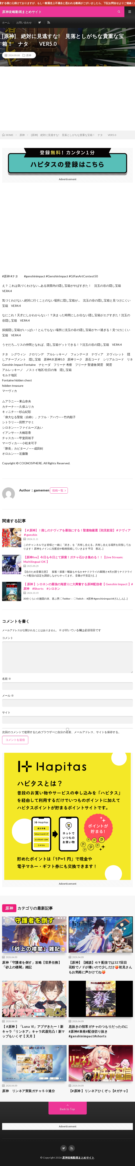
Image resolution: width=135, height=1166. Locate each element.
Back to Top (67, 1109)
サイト (6, 712)
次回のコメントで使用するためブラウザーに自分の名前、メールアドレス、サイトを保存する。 (61, 732)
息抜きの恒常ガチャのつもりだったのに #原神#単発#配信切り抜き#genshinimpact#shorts (100, 1031)
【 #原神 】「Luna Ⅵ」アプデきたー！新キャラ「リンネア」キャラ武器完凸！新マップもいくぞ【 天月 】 (33, 1031)
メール (8, 695)
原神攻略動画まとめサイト (78, 1157)
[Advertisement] (67, 98)
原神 (28, 55)
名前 (6, 678)
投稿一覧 (57, 490)
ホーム (6, 22)
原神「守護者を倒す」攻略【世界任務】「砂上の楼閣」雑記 (31, 964)
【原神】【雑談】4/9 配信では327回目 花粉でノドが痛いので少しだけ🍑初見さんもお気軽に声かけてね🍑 (100, 967)
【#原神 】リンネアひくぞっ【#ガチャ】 (99, 1091)
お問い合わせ (24, 22)
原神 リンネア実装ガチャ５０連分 (28, 1091)
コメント (7, 638)
